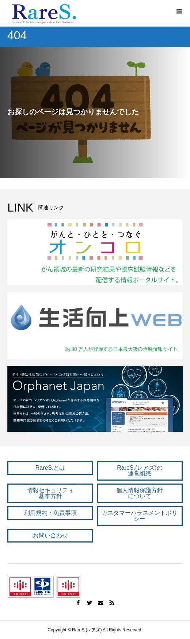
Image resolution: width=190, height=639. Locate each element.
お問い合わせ (50, 535)
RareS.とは (50, 468)
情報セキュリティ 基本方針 (50, 493)
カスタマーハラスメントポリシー (140, 516)
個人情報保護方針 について (139, 493)
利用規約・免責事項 (50, 513)
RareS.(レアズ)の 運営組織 (139, 471)
